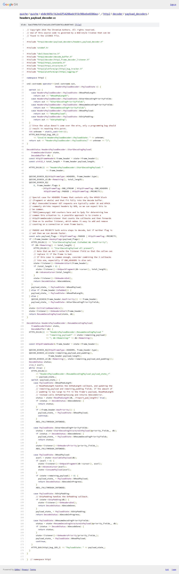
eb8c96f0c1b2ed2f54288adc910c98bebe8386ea (69, 14)
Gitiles (17, 569)
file (78, 24)
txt (167, 569)
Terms (33, 569)
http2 (106, 14)
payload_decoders (136, 14)
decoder (118, 14)
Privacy (25, 569)
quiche (24, 14)
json (174, 569)
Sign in (173, 4)
